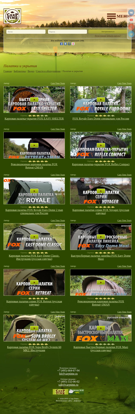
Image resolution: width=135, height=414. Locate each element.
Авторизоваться (107, 31)
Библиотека (20, 71)
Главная (8, 71)
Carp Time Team (58, 83)
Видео (31, 71)
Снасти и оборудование (48, 71)
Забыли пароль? (114, 36)
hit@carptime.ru (68, 373)
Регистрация (100, 36)
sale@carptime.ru (68, 384)
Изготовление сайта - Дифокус (68, 401)
